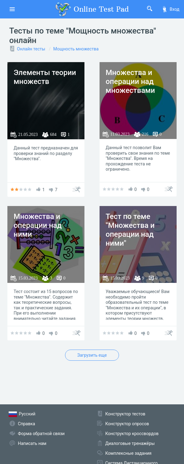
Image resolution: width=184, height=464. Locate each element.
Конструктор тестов (125, 413)
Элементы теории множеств (45, 77)
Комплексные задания (128, 453)
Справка (26, 423)
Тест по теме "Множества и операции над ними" (130, 229)
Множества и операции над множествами (130, 81)
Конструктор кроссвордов (132, 433)
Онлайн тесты (31, 48)
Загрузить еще (92, 355)
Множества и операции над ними (38, 225)
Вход (170, 9)
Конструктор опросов (127, 423)
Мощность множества (76, 48)
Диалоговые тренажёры (130, 443)
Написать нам (32, 443)
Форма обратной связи (41, 433)
